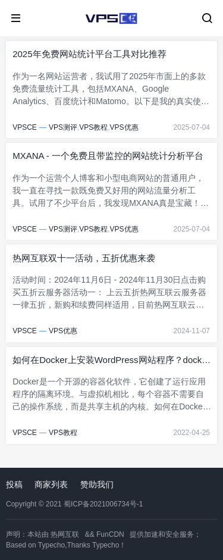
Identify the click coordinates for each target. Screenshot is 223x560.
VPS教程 (93, 127)
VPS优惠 (124, 127)
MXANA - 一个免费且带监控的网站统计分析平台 (107, 156)
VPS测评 (63, 127)
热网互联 (65, 534)
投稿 (14, 484)
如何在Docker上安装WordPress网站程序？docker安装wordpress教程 (110, 360)
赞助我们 (97, 484)
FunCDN (110, 534)
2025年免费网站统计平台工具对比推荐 (89, 54)
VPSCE (24, 127)
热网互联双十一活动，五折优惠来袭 (83, 258)
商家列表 (51, 484)
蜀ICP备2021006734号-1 (103, 504)
